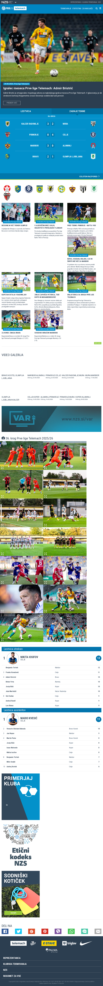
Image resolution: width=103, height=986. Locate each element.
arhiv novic (98, 343)
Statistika (76, 8)
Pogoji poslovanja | (80, 981)
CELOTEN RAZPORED (89, 176)
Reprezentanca (76, 2)
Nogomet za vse (12, 976)
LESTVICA (26, 111)
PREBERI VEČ (12, 103)
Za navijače (87, 8)
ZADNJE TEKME (77, 111)
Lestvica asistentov (15, 710)
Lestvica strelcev (13, 649)
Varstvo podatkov (89, 981)
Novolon (62, 983)
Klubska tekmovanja (89, 2)
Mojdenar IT (55, 983)
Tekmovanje (65, 8)
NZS (99, 2)
